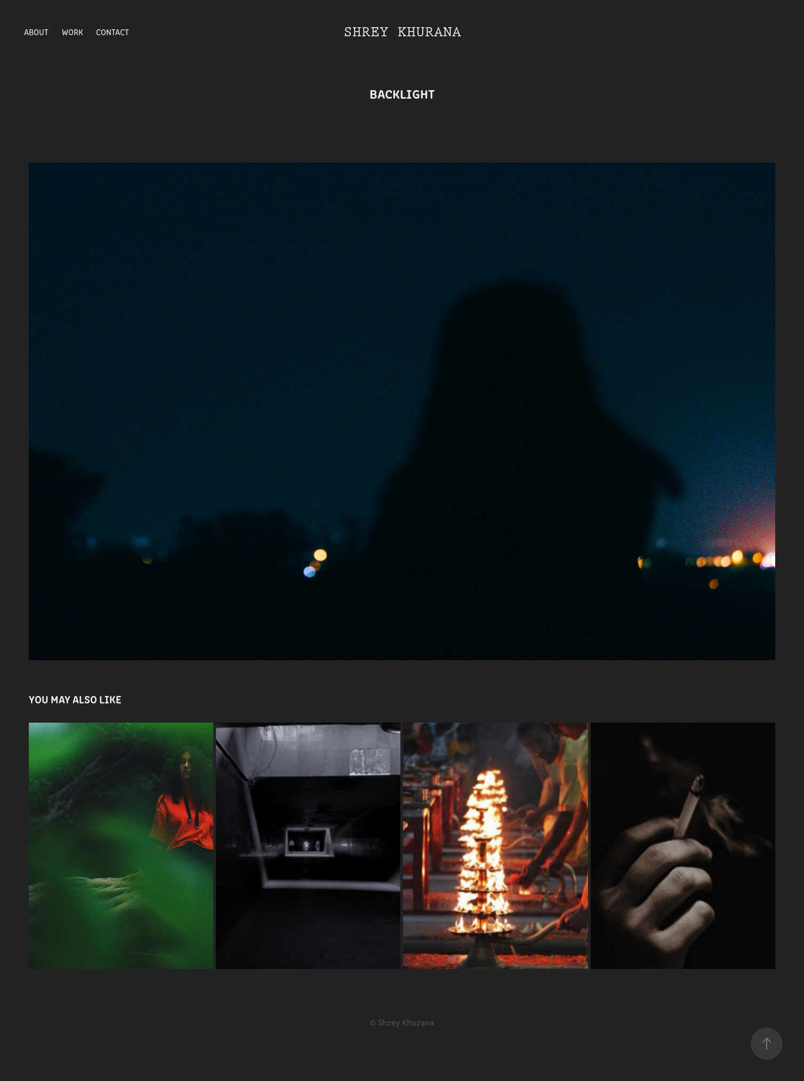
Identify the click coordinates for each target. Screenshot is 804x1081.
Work (72, 31)
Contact (112, 31)
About (36, 31)
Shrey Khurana (402, 32)
